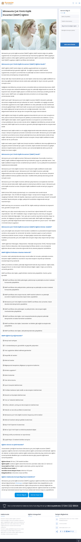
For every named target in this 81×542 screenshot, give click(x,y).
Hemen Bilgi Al (21, 495)
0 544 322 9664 (69, 505)
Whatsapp (18, 483)
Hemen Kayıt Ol (36, 495)
